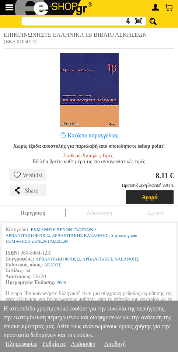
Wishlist (28, 175)
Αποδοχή (115, 344)
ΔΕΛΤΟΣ (52, 264)
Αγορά (150, 197)
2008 (61, 282)
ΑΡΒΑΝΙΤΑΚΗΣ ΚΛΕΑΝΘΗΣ (111, 259)
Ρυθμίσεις (54, 344)
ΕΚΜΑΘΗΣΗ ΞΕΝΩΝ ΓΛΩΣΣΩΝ (62, 229)
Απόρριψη (83, 344)
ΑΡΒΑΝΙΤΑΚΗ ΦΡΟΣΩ (57, 259)
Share (26, 190)
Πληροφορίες (21, 344)
